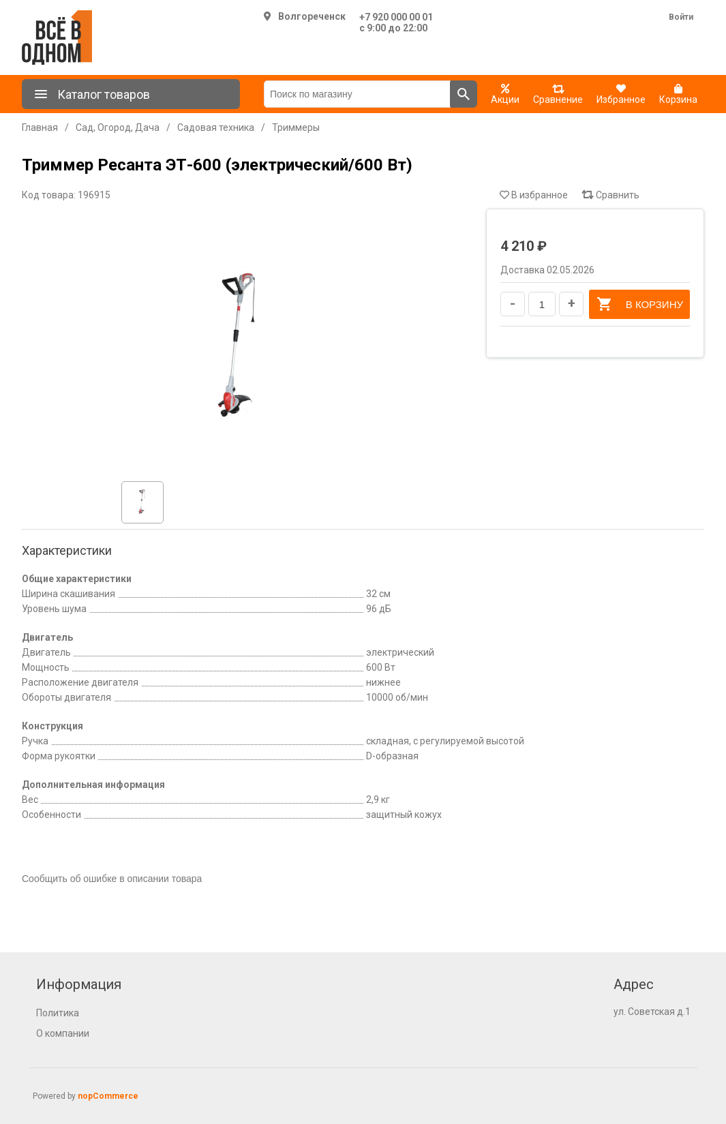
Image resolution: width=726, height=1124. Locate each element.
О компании (62, 1033)
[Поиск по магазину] (357, 94)
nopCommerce (108, 1096)
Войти (681, 17)
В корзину (639, 304)
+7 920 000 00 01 (396, 17)
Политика (57, 1012)
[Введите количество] (542, 304)
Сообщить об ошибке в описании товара (112, 878)
